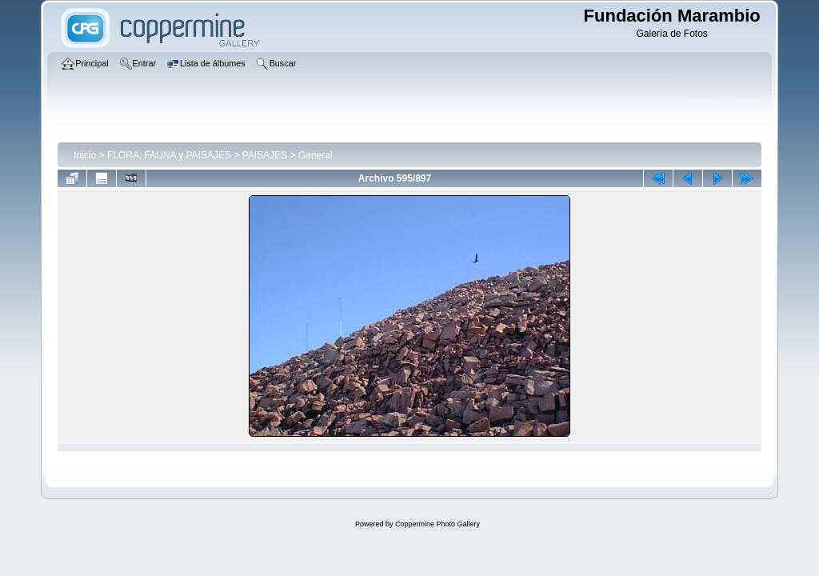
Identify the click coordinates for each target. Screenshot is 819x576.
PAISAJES (264, 155)
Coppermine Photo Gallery (437, 524)
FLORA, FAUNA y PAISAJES (169, 155)
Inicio (85, 155)
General (315, 155)
